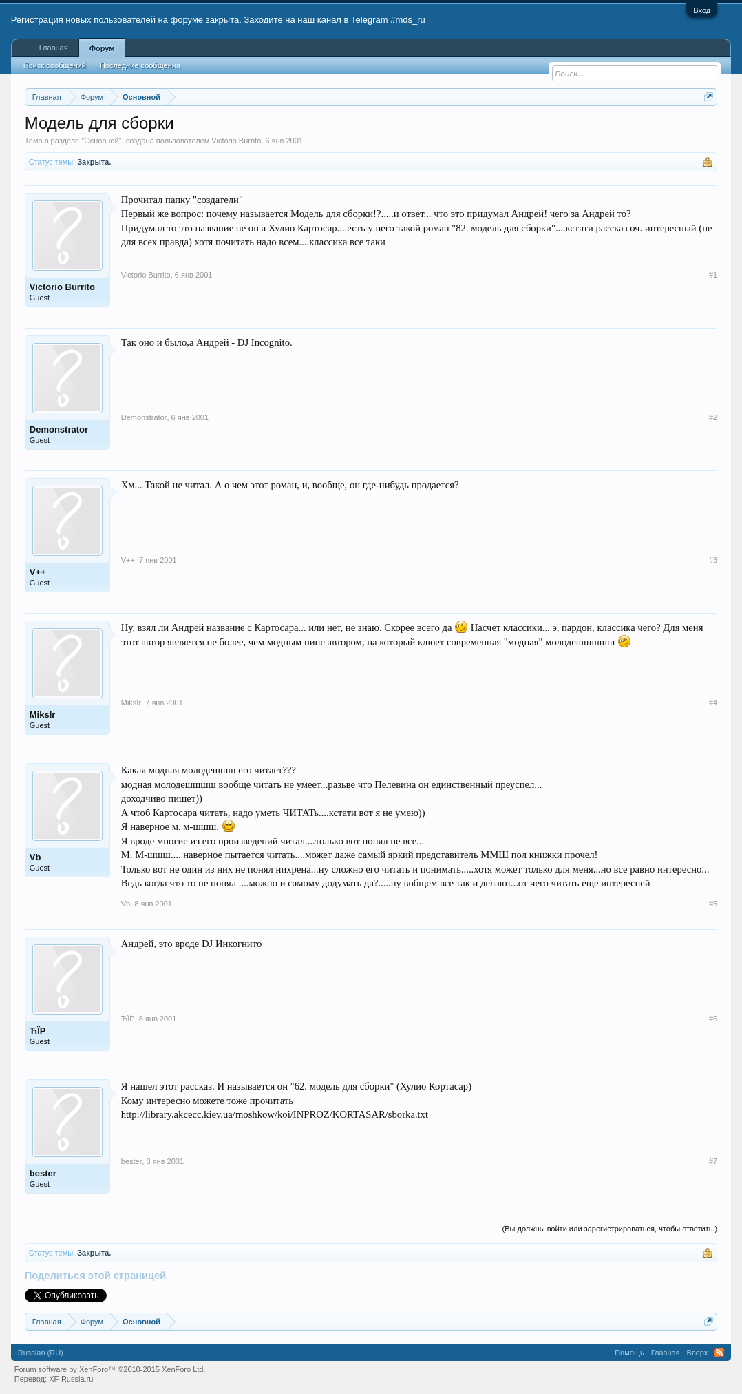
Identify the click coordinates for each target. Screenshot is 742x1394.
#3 (713, 560)
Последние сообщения (140, 65)
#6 (713, 1019)
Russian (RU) (40, 1353)
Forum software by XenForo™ (110, 1369)
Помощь (629, 1353)
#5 (713, 903)
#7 (713, 1161)
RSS (719, 1352)
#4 (713, 702)
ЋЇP (38, 1031)
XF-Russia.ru (71, 1379)
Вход (701, 10)
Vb (35, 857)
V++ (38, 572)
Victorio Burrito (236, 140)
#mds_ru (407, 19)
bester (43, 1173)
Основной (101, 140)
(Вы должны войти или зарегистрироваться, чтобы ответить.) (610, 1229)
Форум (102, 48)
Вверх (697, 1353)
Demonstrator (59, 429)
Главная (53, 47)
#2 (713, 417)
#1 (713, 275)
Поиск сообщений (54, 65)
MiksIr (43, 714)
